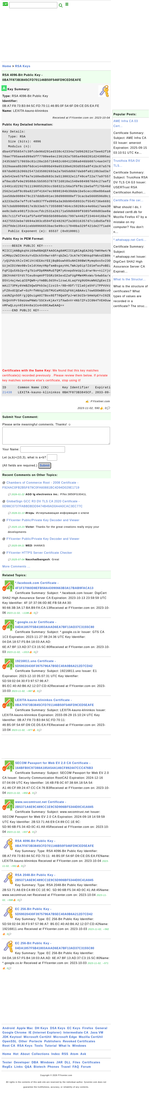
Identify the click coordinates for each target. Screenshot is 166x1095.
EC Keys (73, 1031)
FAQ (76, 1070)
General (101, 1031)
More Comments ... (16, 570)
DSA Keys (57, 1031)
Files (76, 1066)
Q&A (28, 1070)
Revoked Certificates (79, 1045)
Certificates (91, 1066)
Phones (53, 1070)
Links (18, 1070)
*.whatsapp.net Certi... (129, 239)
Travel (66, 1070)
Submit (45, 469)
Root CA (8, 1049)
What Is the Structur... (129, 279)
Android (8, 1031)
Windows (79, 1049)
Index (55, 1057)
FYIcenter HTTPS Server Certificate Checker (39, 556)
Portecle (35, 1045)
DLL (68, 1066)
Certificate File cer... (128, 200)
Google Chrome (14, 1036)
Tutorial (51, 1049)
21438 (9, 392)
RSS (65, 1057)
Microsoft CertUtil (37, 1040)
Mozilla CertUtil (91, 1040)
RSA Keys (22, 66)
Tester (7, 1066)
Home (6, 66)
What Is (64, 1049)
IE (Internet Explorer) (44, 1036)
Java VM (96, 1036)
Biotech (40, 1070)
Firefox (87, 1031)
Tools (38, 1049)
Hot (16, 1057)
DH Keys (41, 1031)
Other (23, 1045)
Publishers (52, 1045)
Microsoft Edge (65, 1040)
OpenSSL (9, 1045)
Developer (22, 1066)
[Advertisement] (56, 36)
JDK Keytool (12, 1040)
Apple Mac (25, 1031)
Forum (86, 1070)
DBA (35, 1066)
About (25, 1057)
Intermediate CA (75, 1036)
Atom (74, 1057)
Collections (40, 1057)
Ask (83, 1057)
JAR (59, 1066)
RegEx (7, 1070)
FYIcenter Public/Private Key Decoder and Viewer (43, 523)
